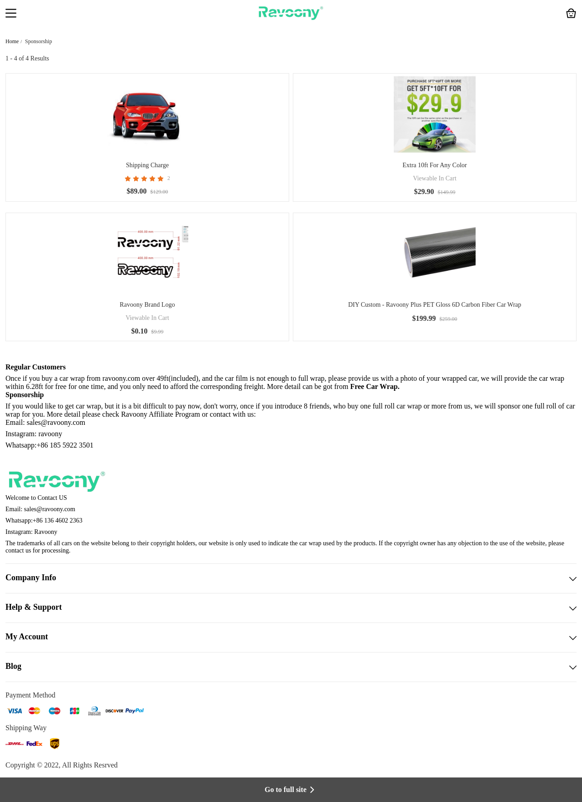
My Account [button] (291, 637)
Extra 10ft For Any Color (434, 165)
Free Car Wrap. (375, 386)
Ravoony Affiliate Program (160, 414)
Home (12, 41)
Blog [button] (291, 667)
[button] (10, 14)
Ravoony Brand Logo (147, 304)
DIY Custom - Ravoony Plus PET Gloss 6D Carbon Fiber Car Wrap (435, 304)
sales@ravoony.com (49, 509)
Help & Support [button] (291, 608)
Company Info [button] (291, 578)
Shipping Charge (147, 165)
